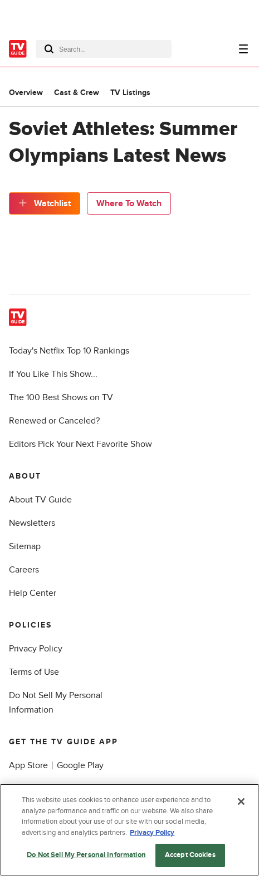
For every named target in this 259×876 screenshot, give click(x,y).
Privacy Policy (35, 648)
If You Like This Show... (53, 374)
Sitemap (25, 546)
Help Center (32, 593)
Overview (26, 92)
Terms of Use (34, 672)
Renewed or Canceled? (54, 420)
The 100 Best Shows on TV (61, 397)
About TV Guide (40, 499)
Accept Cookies (190, 854)
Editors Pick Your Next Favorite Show (80, 444)
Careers (24, 569)
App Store (28, 765)
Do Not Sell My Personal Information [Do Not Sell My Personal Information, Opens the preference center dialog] (86, 854)
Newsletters (32, 523)
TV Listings (130, 92)
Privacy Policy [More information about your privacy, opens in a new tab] (152, 832)
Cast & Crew (76, 92)
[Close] (241, 801)
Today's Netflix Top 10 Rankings (69, 350)
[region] (129, 830)
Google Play (80, 765)
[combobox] (104, 49)
